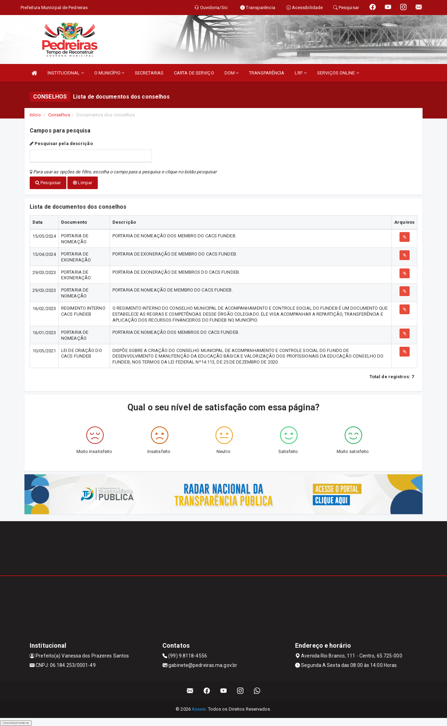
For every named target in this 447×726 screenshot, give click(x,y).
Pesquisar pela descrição (61, 143)
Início (35, 114)
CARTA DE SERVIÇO (194, 73)
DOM (232, 73)
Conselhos (59, 114)
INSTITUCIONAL (65, 73)
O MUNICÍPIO (109, 73)
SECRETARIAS (149, 73)
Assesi (199, 708)
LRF (301, 73)
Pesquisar (48, 182)
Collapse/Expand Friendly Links (16, 722)
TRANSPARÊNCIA (266, 73)
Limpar (82, 182)
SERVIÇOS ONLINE (338, 73)
